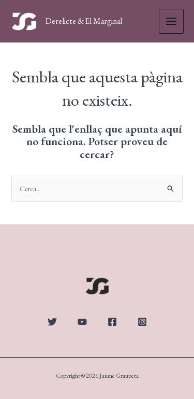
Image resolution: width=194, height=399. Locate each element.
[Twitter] (52, 321)
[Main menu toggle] (171, 21)
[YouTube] (82, 321)
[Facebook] (112, 321)
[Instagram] (142, 321)
